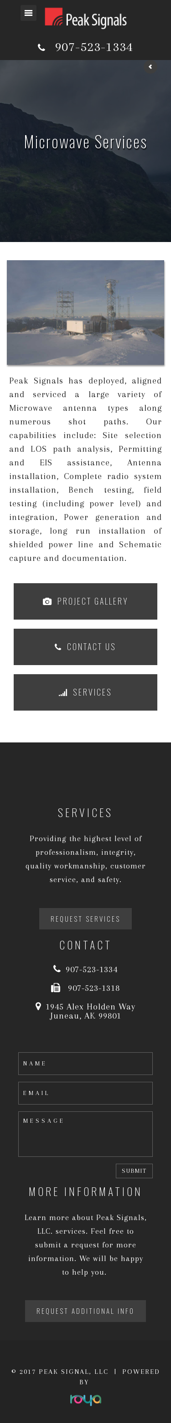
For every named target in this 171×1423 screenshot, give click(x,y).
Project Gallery (93, 601)
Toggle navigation (28, 13)
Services (92, 692)
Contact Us (91, 646)
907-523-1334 (94, 46)
